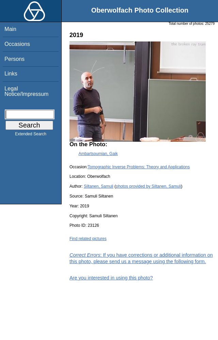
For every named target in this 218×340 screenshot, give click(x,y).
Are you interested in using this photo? (111, 277)
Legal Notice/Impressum (26, 91)
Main (10, 29)
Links (10, 73)
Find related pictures (88, 238)
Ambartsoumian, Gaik (98, 153)
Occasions (17, 44)
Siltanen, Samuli (98, 186)
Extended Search (30, 135)
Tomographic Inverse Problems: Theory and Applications (139, 167)
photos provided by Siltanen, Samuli (148, 186)
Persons (14, 59)
